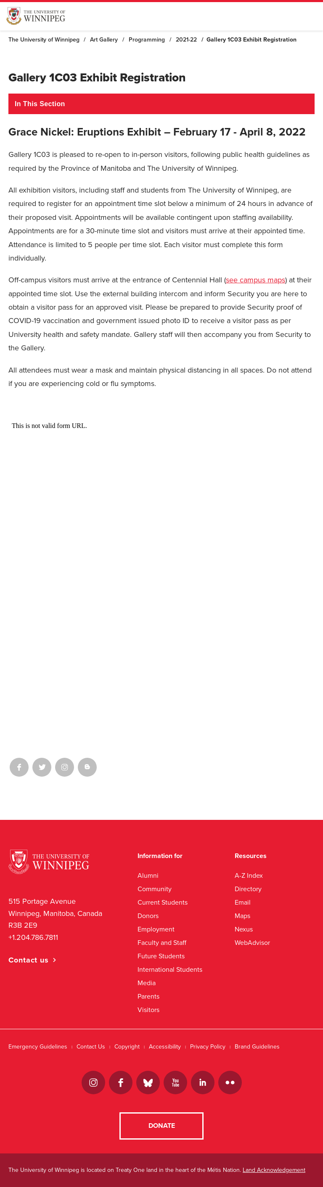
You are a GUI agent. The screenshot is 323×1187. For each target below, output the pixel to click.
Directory (248, 889)
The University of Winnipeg (43, 39)
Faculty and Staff (162, 943)
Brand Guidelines (257, 1046)
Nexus (244, 929)
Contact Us (91, 1046)
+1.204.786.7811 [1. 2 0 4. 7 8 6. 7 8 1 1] (33, 937)
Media (147, 983)
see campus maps (255, 279)
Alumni (148, 875)
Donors (148, 916)
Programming (147, 39)
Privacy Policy (207, 1046)
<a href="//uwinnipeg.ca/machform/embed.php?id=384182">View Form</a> (161, 563)
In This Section (40, 103)
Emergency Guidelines (37, 1046)
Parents (148, 996)
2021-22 (186, 39)
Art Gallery (104, 39)
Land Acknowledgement (274, 1170)
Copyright (127, 1046)
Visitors (148, 1010)
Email (243, 902)
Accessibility (165, 1046)
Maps (242, 916)
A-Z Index (249, 875)
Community (155, 889)
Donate (161, 1126)
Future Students (161, 956)
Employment (156, 929)
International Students (170, 969)
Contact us (28, 960)
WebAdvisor (252, 943)
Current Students (163, 902)
